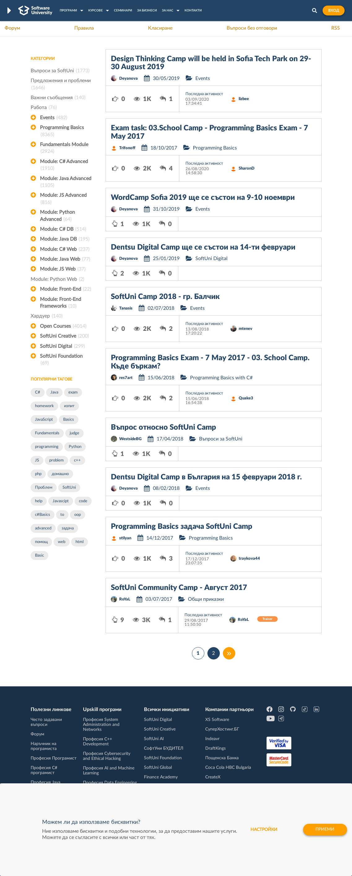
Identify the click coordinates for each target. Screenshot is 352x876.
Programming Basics (62, 131)
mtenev (245, 329)
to (62, 515)
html (80, 542)
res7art (126, 378)
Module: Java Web (65, 259)
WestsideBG (130, 439)
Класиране (160, 28)
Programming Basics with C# (221, 377)
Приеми (324, 830)
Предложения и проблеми (61, 84)
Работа (44, 107)
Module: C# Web (64, 249)
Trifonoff (127, 148)
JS (37, 460)
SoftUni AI (154, 739)
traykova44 (249, 559)
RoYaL (124, 599)
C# (37, 392)
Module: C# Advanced (64, 165)
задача (68, 528)
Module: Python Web (57, 279)
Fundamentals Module (64, 148)
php (38, 474)
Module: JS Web (62, 269)
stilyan (125, 538)
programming (47, 447)
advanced (43, 528)
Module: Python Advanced (57, 216)
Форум (12, 28)
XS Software (217, 720)
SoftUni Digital (62, 346)
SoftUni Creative (64, 336)
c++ (77, 460)
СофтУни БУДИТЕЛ (163, 748)
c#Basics (42, 515)
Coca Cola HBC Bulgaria (228, 767)
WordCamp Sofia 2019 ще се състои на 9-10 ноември (203, 197)
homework (44, 406)
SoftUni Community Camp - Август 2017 (179, 588)
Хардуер (47, 316)
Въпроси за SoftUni (60, 70)
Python (75, 447)
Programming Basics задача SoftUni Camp (181, 526)
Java (54, 392)
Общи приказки (206, 599)
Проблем (43, 488)
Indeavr (212, 739)
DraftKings (215, 748)
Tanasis (126, 308)
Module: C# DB (63, 229)
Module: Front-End (65, 289)
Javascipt (61, 501)
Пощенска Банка (222, 758)
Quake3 (246, 398)
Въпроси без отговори (252, 28)
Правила (84, 28)
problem (56, 460)
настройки (262, 830)
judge (74, 433)
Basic (39, 556)
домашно (60, 474)
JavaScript (44, 420)
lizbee (244, 99)
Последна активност (204, 94)
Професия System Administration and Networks (101, 725)
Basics (68, 420)
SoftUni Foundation (61, 360)
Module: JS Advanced (63, 199)
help (38, 501)
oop (77, 515)
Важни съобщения (58, 97)
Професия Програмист (53, 758)
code (83, 501)
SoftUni (69, 488)
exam (73, 392)
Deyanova (128, 79)
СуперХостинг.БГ (222, 729)
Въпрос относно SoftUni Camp (163, 427)
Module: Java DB (64, 239)
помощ (41, 542)
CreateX (212, 777)
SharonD (246, 168)
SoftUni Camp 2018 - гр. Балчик (165, 297)
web (61, 542)
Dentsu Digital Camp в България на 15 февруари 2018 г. (206, 477)
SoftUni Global (158, 767)
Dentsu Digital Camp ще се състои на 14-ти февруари (203, 247)
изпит (69, 406)
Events (53, 117)
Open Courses (63, 326)
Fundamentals (47, 433)
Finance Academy (161, 777)
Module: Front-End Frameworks (60, 303)
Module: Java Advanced (65, 182)
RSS (335, 28)
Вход (333, 10)
